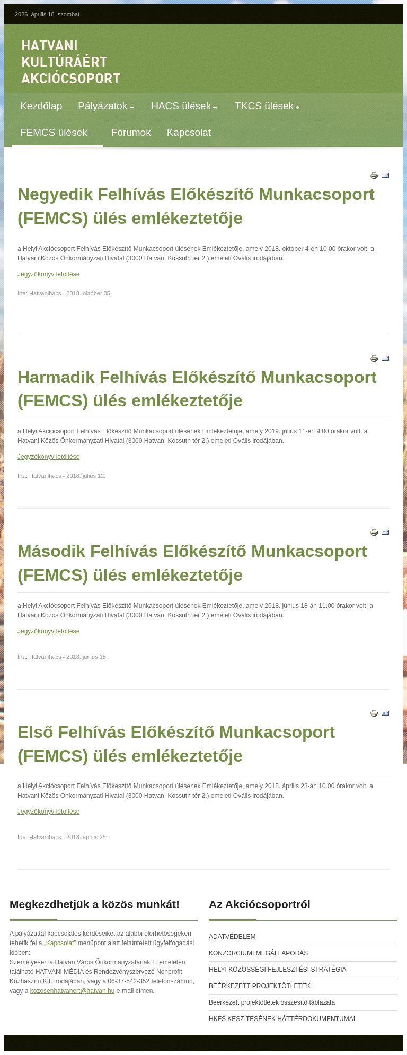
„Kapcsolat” (60, 943)
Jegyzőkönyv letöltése (48, 274)
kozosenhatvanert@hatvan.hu (72, 991)
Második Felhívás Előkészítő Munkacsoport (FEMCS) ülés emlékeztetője (192, 563)
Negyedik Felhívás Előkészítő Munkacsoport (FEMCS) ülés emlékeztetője (196, 206)
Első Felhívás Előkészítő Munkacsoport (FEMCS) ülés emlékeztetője (176, 743)
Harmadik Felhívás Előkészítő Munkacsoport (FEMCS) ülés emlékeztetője (197, 389)
